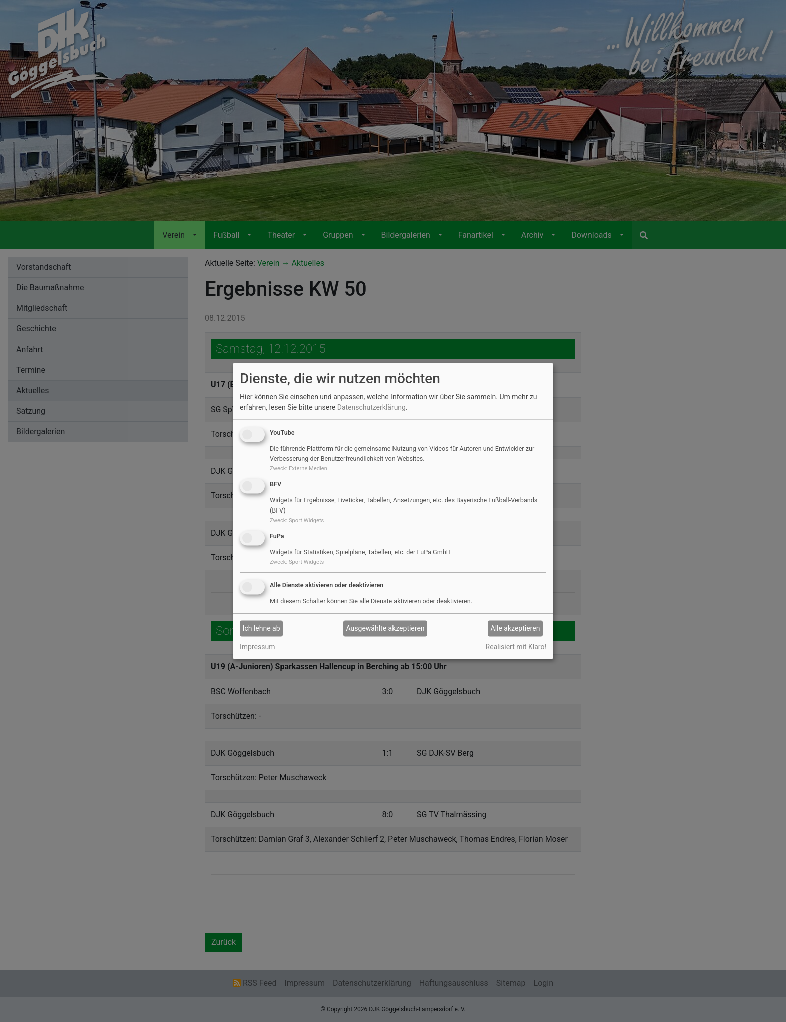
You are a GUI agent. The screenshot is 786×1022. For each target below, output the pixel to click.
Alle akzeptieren (515, 628)
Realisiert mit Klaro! (516, 646)
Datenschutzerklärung (371, 407)
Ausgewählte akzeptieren (385, 628)
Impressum (257, 646)
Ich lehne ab (261, 628)
